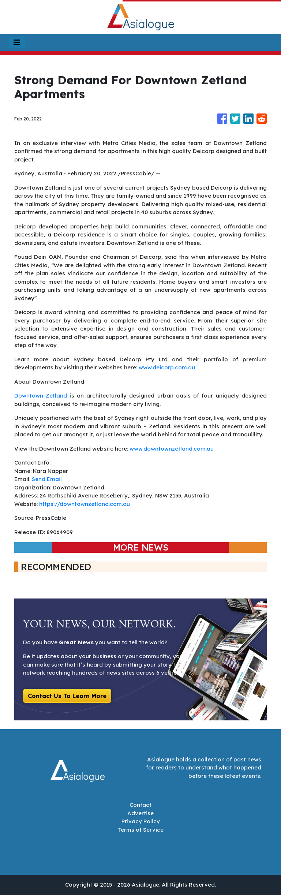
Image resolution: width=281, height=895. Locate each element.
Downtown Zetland (40, 395)
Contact (140, 804)
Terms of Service (140, 829)
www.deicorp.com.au (167, 367)
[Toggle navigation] (17, 42)
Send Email (47, 479)
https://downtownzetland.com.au (84, 503)
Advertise (140, 813)
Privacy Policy (140, 821)
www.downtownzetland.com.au (172, 448)
